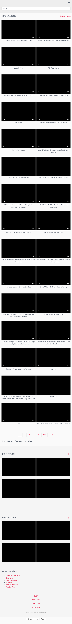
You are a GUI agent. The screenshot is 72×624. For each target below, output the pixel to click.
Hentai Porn (9, 582)
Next (44, 435)
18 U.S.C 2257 (36, 607)
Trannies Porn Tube (12, 585)
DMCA (36, 596)
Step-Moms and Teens (13, 576)
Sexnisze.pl (9, 578)
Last (51, 435)
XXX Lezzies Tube (11, 580)
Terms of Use (36, 603)
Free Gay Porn (10, 587)
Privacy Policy (36, 600)
